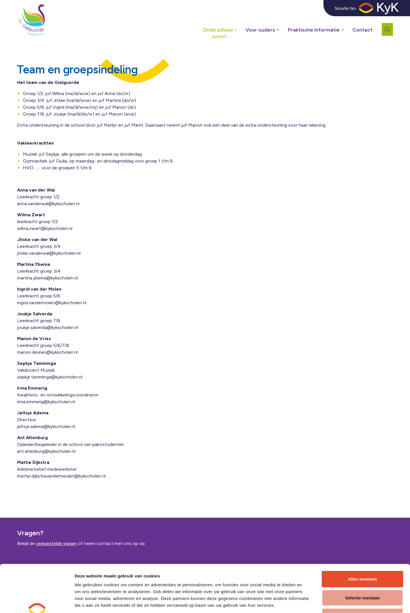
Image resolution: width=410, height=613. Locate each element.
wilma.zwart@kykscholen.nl (44, 228)
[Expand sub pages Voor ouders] (282, 20)
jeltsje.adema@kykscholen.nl (46, 426)
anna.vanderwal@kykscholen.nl (48, 203)
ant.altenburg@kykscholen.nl (46, 451)
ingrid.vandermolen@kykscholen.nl (51, 302)
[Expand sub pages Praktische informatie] (347, 20)
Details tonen (306, 601)
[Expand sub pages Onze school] (240, 20)
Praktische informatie (314, 30)
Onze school (218, 30)
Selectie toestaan (362, 557)
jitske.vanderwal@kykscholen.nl (49, 253)
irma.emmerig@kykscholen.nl (46, 401)
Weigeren (362, 575)
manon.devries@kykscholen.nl (47, 352)
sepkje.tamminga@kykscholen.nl (49, 377)
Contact (362, 30)
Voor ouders (260, 30)
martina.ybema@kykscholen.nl (47, 278)
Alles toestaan (362, 538)
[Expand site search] (387, 29)
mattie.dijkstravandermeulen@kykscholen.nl (61, 476)
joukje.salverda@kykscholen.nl (47, 327)
